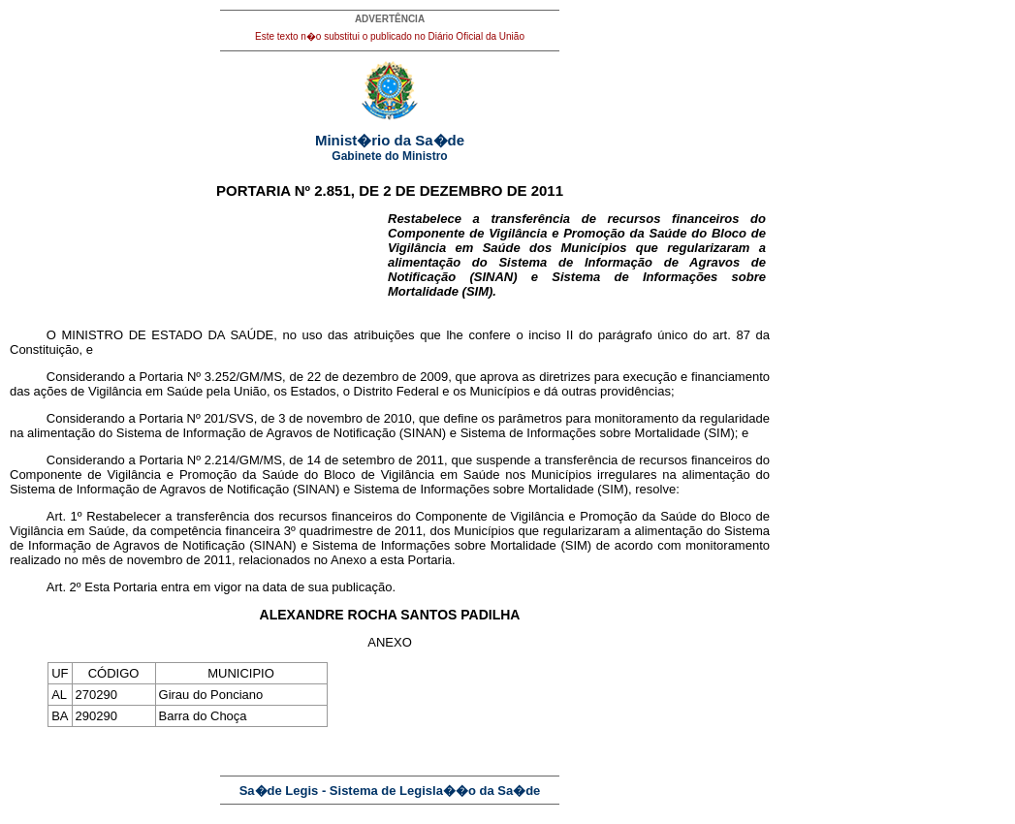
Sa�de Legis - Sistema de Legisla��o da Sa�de (390, 790)
